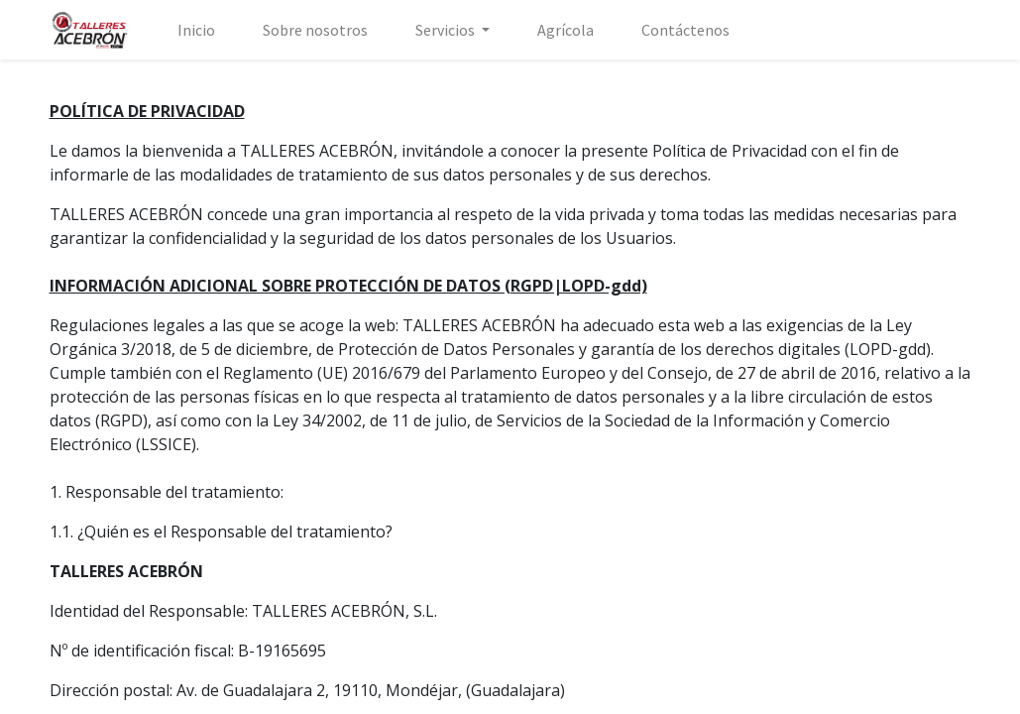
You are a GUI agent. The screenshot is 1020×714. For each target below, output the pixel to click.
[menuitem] (196, 30)
